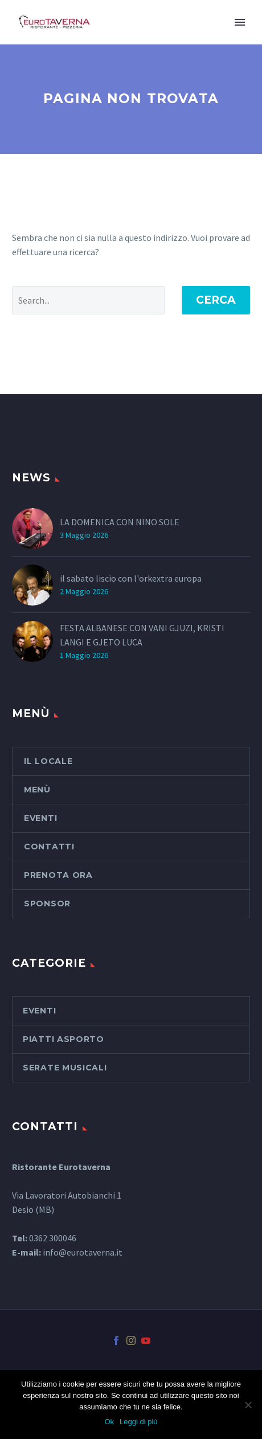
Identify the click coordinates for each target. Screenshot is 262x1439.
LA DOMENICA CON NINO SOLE (119, 522)
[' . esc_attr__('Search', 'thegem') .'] (88, 300)
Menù (37, 789)
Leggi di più (139, 1421)
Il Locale (48, 761)
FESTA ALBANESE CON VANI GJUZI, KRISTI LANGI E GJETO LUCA (142, 635)
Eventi (40, 818)
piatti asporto (63, 1039)
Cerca (216, 299)
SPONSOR (47, 903)
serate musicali (65, 1067)
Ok (109, 1421)
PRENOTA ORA (58, 875)
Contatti (49, 846)
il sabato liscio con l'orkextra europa (131, 578)
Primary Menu (240, 22)
